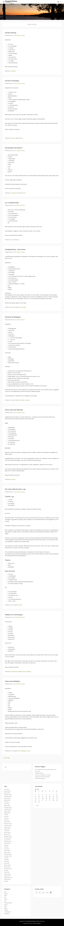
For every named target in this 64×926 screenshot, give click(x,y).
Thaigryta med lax (39, 773)
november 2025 (8, 796)
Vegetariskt (14, 193)
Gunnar (23, 35)
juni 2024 (6, 816)
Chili (19, 307)
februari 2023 (7, 832)
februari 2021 (7, 850)
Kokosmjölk (21, 400)
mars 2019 (6, 872)
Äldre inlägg (6, 757)
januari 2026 (7, 793)
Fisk (12, 239)
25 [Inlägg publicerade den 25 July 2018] (42, 800)
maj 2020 (6, 859)
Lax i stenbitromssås (12, 203)
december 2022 (8, 836)
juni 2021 (6, 845)
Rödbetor (28, 671)
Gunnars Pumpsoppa (12, 81)
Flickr (47, 892)
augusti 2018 (7, 879)
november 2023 (8, 825)
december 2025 (8, 794)
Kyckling (23, 307)
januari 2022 (7, 839)
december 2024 (8, 807)
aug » (37, 805)
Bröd (5, 892)
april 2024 (6, 820)
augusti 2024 (7, 812)
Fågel (12, 307)
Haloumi (23, 193)
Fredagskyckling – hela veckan (15, 249)
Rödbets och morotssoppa (13, 615)
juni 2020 (6, 857)
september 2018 (8, 877)
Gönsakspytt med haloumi (13, 148)
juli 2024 (6, 814)
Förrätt (5, 899)
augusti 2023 (7, 829)
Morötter (23, 671)
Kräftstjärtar (24, 751)
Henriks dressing (10, 33)
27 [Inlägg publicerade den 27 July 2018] (49, 800)
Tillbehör (13, 71)
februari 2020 (7, 865)
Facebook (36, 892)
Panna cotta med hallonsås (14, 410)
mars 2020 (6, 863)
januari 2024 (7, 821)
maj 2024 (6, 818)
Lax (19, 239)
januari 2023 (7, 834)
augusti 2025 (7, 800)
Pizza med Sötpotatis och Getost (43, 775)
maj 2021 (6, 847)
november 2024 (8, 809)
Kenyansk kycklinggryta (13, 317)
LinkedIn (43, 892)
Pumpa (21, 138)
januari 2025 (7, 805)
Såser (5, 906)
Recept (6, 904)
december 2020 (8, 854)
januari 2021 (7, 852)
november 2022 (8, 838)
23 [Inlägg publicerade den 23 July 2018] (35, 800)
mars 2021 (6, 848)
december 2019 (8, 868)
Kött (12, 605)
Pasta (28, 751)
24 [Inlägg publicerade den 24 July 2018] (39, 800)
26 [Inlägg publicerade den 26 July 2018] (46, 800)
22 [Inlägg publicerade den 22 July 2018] (57, 798)
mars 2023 (6, 830)
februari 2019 (7, 874)
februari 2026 (7, 791)
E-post (50, 892)
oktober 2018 (7, 875)
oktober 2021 (7, 843)
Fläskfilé (20, 605)
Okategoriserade (8, 902)
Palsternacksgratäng (40, 778)
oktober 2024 (7, 811)
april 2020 (6, 861)
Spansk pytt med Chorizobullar (42, 776)
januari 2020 (7, 866)
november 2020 (8, 856)
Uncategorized (7, 911)
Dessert (13, 479)
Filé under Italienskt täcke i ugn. (15, 489)
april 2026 (6, 789)
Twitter (39, 892)
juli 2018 (6, 881)
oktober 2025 (7, 798)
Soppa (13, 138)
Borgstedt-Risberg (11, 1)
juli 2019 (6, 870)
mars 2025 (6, 803)
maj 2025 (6, 802)
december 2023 (8, 823)
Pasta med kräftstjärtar (12, 681)
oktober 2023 (7, 827)
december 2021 (8, 841)
